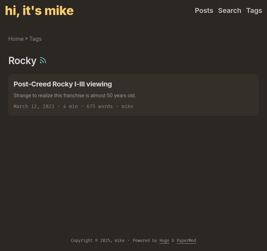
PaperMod (186, 240)
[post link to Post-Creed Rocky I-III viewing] (133, 95)
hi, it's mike (39, 10)
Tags (35, 38)
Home (16, 38)
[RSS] (43, 61)
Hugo (164, 240)
